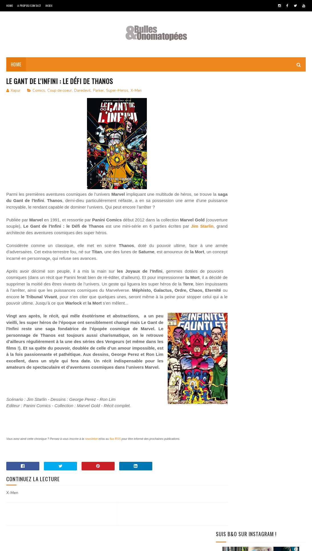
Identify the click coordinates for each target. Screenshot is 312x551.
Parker (98, 92)
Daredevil (82, 92)
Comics (39, 92)
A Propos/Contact (29, 5)
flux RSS (115, 459)
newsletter (91, 459)
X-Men (136, 92)
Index (49, 5)
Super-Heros (117, 92)
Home (9, 5)
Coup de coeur (59, 92)
